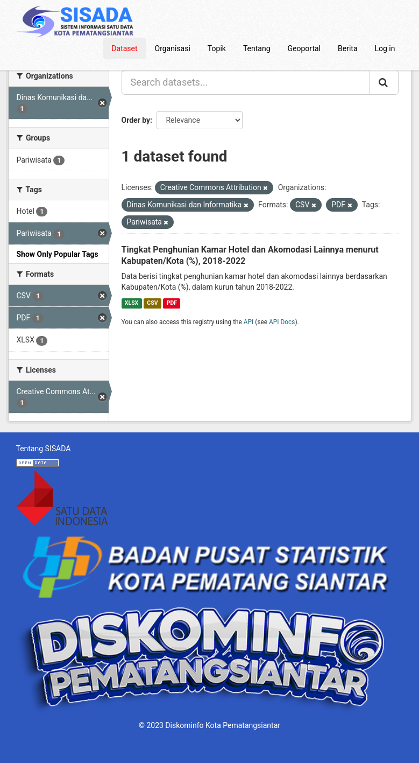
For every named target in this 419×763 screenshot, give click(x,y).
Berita (348, 48)
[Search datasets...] (246, 82)
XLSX (131, 302)
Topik (217, 48)
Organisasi (172, 48)
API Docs (282, 322)
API (249, 322)
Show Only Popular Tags (57, 254)
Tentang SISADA (43, 448)
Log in (385, 48)
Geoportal (304, 48)
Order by (136, 120)
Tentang (257, 48)
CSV (152, 302)
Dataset (124, 48)
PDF (172, 302)
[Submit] (384, 82)
